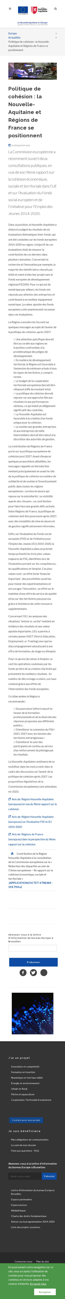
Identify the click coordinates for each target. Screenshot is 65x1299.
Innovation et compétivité (25, 1066)
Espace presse (19, 1204)
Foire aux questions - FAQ (25, 1150)
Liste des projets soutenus (25, 1227)
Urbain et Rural (19, 1088)
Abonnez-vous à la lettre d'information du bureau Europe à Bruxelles (30, 938)
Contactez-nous (23, 1261)
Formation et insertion (23, 1072)
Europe (12, 33)
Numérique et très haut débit (27, 1077)
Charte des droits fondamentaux (28, 1216)
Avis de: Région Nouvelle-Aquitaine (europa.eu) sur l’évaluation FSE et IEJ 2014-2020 (31, 821)
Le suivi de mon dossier (23, 1145)
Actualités (14, 37)
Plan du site (42, 1261)
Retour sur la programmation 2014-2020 (32, 1221)
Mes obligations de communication (30, 1139)
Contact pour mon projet (26, 1120)
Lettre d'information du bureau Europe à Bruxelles (32, 1192)
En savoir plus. (38, 1283)
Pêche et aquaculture (22, 1094)
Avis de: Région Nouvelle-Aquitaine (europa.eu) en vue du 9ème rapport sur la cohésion (32, 804)
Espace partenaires (21, 1199)
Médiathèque (18, 1210)
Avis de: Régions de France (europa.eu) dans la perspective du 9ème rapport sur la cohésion (31, 839)
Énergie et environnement (25, 1083)
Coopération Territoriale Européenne (31, 1099)
